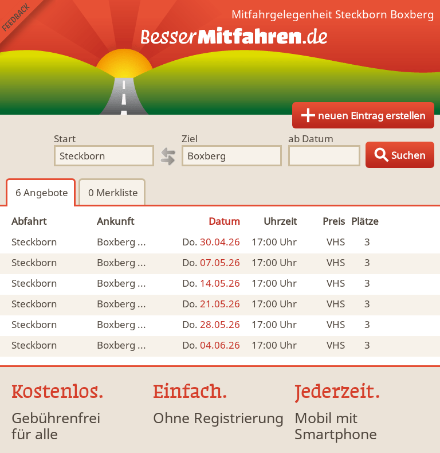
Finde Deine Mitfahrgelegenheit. (220, 57)
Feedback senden (28, 28)
